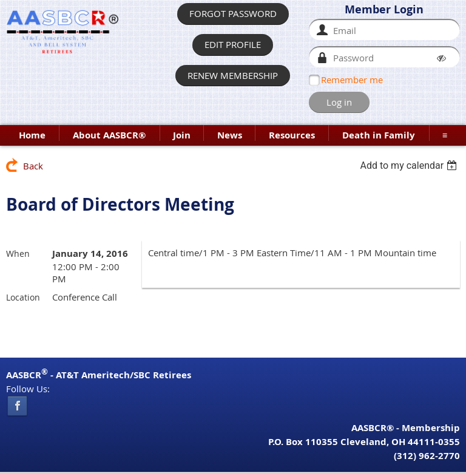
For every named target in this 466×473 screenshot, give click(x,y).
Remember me (352, 79)
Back (33, 166)
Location (23, 297)
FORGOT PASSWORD (233, 13)
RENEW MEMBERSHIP (232, 75)
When (18, 253)
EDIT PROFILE (232, 44)
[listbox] (410, 165)
